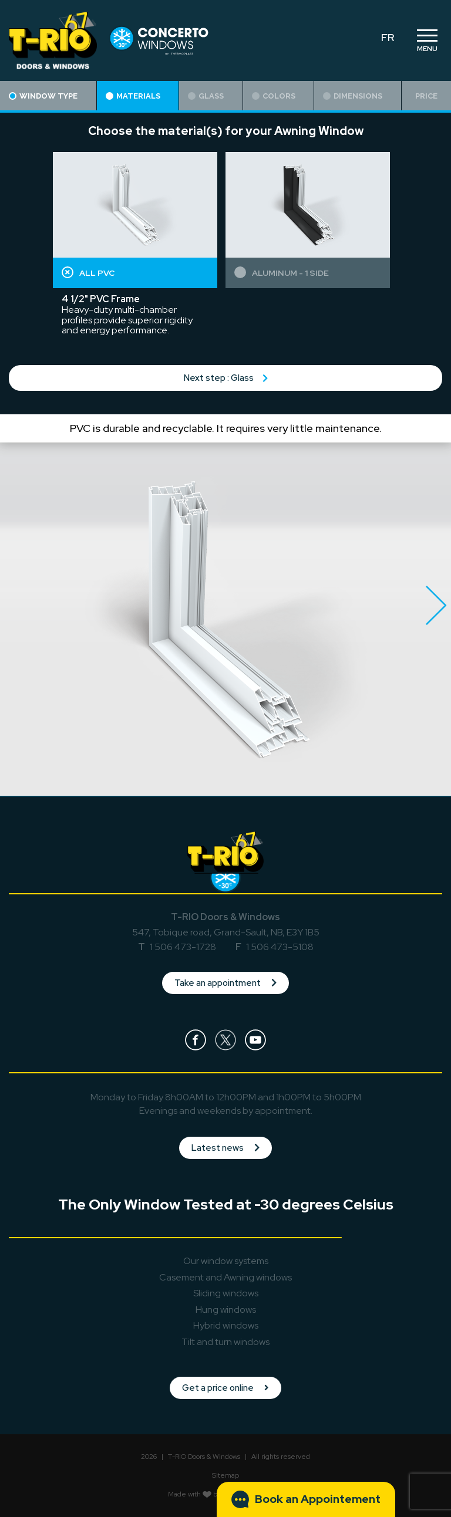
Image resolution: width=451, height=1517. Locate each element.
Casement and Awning (225, 1277)
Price (426, 96)
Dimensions (352, 96)
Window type (43, 96)
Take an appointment (225, 983)
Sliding (225, 1293)
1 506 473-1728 (183, 947)
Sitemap (225, 1475)
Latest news (225, 1148)
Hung (226, 1309)
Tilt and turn (225, 1342)
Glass (206, 96)
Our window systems (225, 1261)
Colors (273, 96)
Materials (133, 96)
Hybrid (225, 1325)
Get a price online (225, 1388)
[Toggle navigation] (427, 40)
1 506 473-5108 (280, 947)
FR (387, 37)
